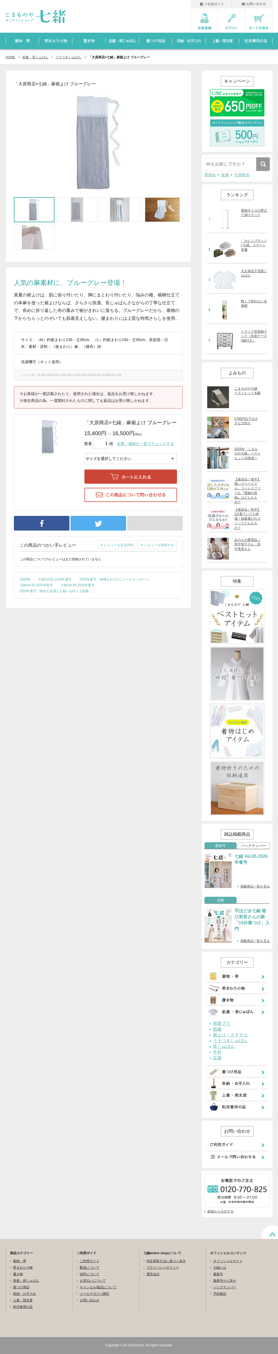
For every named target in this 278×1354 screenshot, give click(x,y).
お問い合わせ (89, 1300)
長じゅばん (224, 1046)
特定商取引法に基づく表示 (166, 1261)
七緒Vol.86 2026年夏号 (77, 585)
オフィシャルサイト (228, 1261)
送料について (89, 1274)
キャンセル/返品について (98, 1287)
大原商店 (241, 175)
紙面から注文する (220, 1211)
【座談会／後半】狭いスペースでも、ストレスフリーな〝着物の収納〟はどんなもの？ (247, 490)
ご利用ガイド (89, 1261)
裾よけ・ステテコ (230, 1035)
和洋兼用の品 (23, 1307)
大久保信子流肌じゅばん (254, 273)
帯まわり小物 (23, 1267)
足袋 (217, 1058)
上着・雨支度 (23, 1300)
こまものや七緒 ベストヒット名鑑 (247, 391)
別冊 (220, 900)
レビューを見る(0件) (119, 545)
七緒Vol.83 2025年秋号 (36, 585)
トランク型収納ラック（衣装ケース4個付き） (254, 336)
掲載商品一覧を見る (255, 886)
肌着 (217, 1029)
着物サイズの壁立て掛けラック (254, 213)
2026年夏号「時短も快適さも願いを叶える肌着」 (56, 591)
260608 (25, 579)
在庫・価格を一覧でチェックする (145, 443)
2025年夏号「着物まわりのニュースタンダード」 (116, 579)
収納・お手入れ (24, 1294)
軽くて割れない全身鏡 (254, 303)
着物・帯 (19, 1261)
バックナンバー (253, 846)
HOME (11, 57)
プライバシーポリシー (162, 1267)
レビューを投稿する (159, 545)
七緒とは (219, 1267)
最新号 (220, 846)
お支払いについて (93, 1281)
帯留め (210, 175)
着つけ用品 (21, 1287)
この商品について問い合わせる (130, 495)
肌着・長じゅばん (35, 57)
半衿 (217, 1052)
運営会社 (153, 1274)
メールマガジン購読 (94, 1294)
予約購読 (219, 1294)
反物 (225, 175)
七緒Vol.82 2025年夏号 (55, 579)
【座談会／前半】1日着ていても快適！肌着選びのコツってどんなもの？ (247, 519)
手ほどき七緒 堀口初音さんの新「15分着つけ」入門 (252, 919)
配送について (89, 1267)
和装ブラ (221, 1023)
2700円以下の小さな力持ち (246, 421)
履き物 (18, 1274)
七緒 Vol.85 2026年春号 (251, 859)
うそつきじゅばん (68, 57)
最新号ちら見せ (224, 1281)
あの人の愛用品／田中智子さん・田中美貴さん (247, 544)
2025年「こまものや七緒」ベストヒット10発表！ (247, 453)
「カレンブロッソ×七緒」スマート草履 (254, 245)
